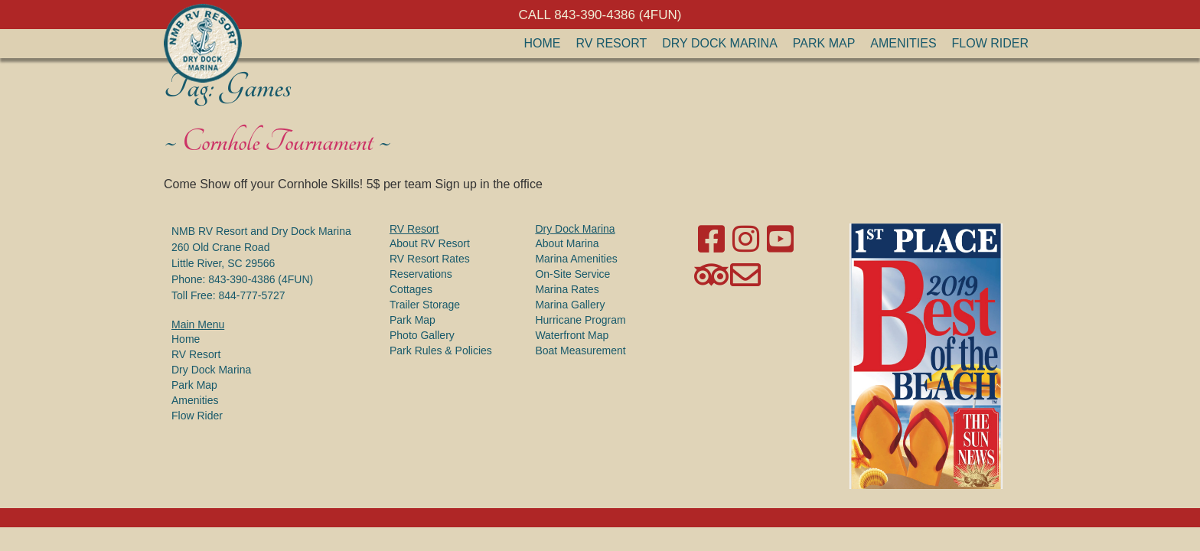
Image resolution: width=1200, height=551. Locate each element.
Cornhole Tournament (277, 142)
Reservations (421, 274)
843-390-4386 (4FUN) (260, 279)
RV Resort (611, 43)
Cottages (411, 289)
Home (542, 43)
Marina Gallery (570, 304)
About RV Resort (430, 243)
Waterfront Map (571, 335)
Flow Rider (990, 43)
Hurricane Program (580, 320)
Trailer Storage (425, 304)
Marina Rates (566, 289)
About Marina (566, 243)
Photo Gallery (422, 335)
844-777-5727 (251, 295)
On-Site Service (572, 274)
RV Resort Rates (430, 259)
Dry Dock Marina (720, 43)
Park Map (824, 43)
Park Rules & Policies (441, 350)
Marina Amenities (576, 259)
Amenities (903, 43)
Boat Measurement (580, 350)
